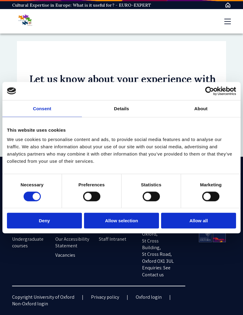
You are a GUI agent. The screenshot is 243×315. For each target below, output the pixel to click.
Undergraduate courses (28, 242)
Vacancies (65, 255)
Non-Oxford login (30, 304)
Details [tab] (121, 108)
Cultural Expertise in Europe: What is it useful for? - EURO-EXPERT (81, 5)
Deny (44, 220)
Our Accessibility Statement (72, 242)
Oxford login (149, 297)
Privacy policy (105, 297)
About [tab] (201, 108)
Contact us (153, 275)
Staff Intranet (112, 239)
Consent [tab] (42, 108)
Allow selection (121, 220)
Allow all (199, 220)
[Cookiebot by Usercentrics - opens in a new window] (209, 90)
